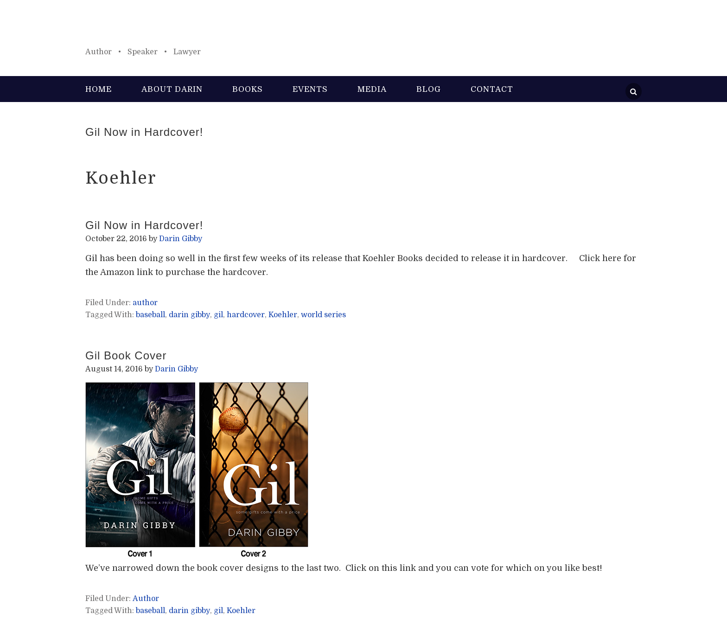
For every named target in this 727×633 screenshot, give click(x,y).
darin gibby (189, 315)
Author (146, 599)
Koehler (282, 315)
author (145, 303)
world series (323, 315)
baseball (150, 315)
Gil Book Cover (125, 355)
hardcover (246, 315)
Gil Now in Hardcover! (144, 132)
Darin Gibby (363, 27)
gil (218, 315)
